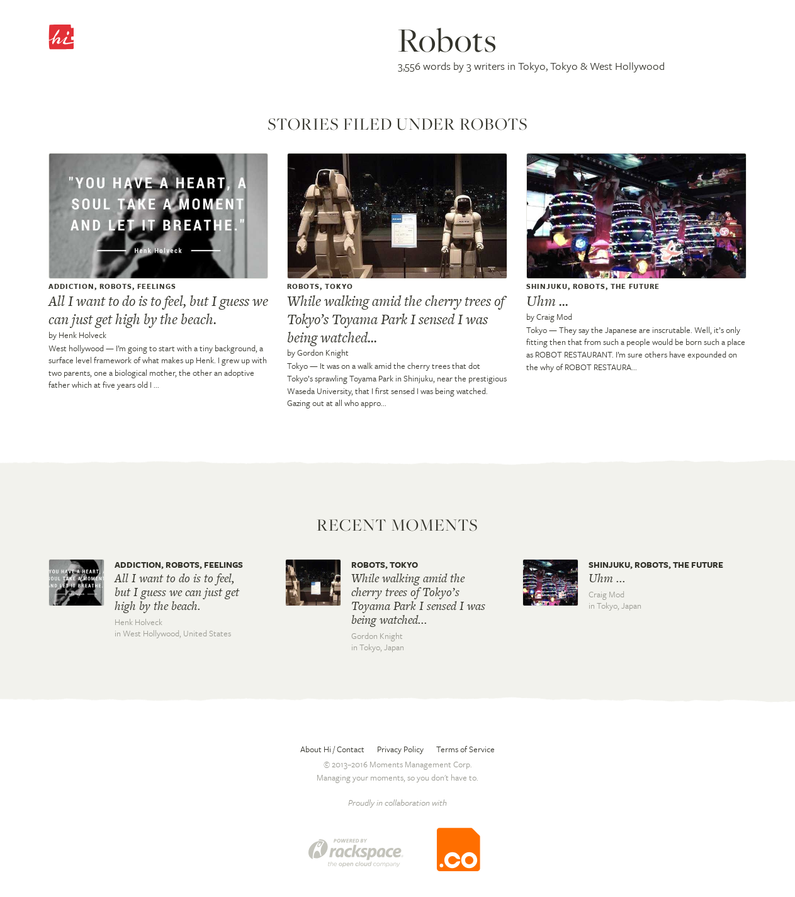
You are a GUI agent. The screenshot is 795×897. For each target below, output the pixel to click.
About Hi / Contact (332, 749)
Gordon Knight (323, 352)
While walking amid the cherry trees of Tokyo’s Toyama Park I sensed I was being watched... (395, 319)
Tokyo (297, 365)
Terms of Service (465, 749)
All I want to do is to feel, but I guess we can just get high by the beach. (158, 310)
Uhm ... (547, 301)
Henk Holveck (82, 335)
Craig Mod (554, 316)
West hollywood (76, 348)
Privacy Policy (400, 749)
